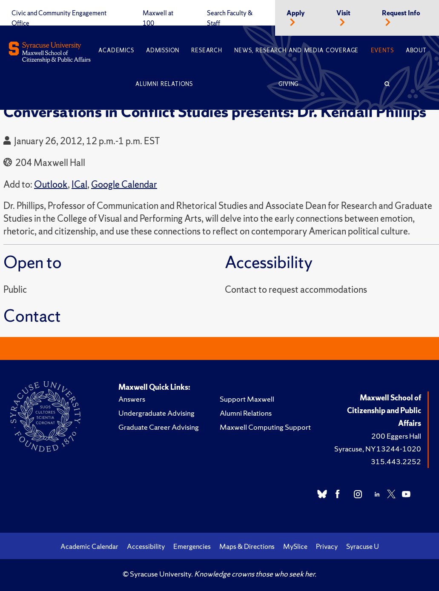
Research (206, 50)
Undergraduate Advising (156, 413)
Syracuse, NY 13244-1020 (377, 449)
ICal (79, 184)
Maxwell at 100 (158, 18)
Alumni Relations (164, 84)
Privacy (327, 546)
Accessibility (146, 546)
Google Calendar (124, 184)
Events (382, 50)
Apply (296, 13)
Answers (131, 399)
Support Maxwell (247, 399)
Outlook (51, 184)
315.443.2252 (396, 461)
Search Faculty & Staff (229, 18)
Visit (343, 13)
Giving (288, 84)
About (416, 50)
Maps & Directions (247, 546)
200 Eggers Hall (396, 436)
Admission (162, 50)
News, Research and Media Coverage (296, 50)
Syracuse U (362, 546)
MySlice (295, 546)
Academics (116, 50)
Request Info (401, 13)
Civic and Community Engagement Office (58, 18)
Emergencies (192, 546)
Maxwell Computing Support (265, 427)
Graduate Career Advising (158, 427)
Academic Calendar (89, 546)
